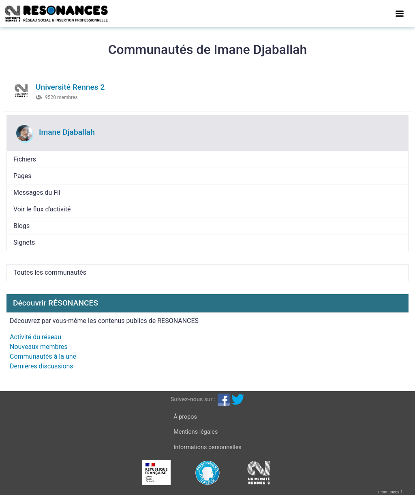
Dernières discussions (41, 366)
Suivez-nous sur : (193, 399)
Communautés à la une (43, 356)
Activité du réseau (35, 337)
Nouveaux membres (38, 347)
